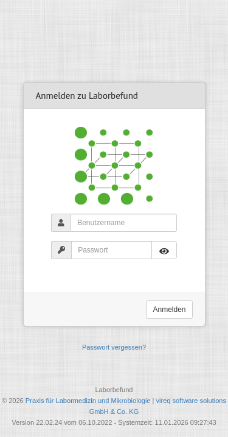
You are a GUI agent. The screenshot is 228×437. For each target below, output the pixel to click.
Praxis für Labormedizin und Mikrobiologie (88, 400)
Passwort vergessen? (114, 347)
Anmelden (169, 309)
